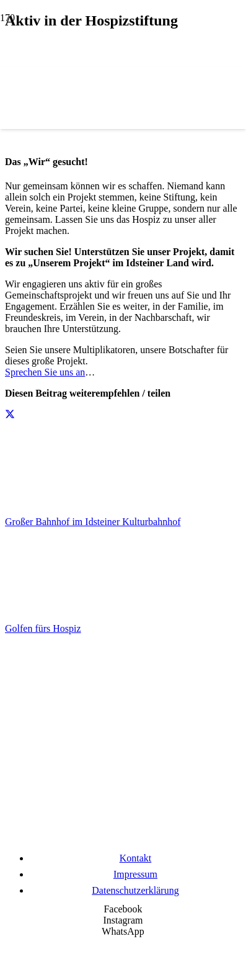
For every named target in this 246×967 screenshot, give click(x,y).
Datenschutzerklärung (135, 890)
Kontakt (136, 858)
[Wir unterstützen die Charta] (123, 839)
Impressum (135, 874)
